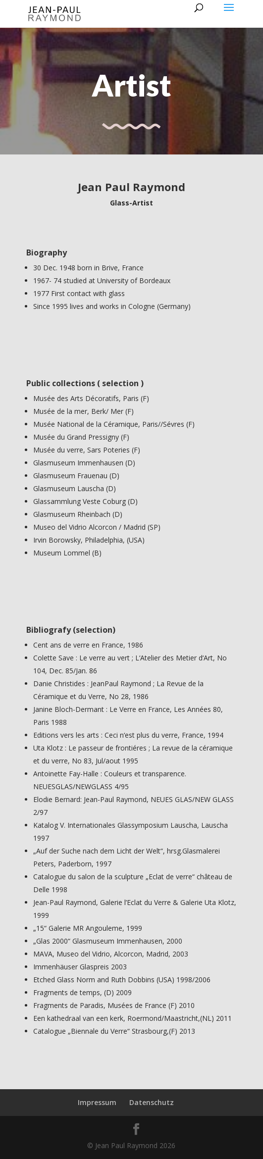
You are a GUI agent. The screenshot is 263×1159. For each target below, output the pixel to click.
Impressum (97, 1102)
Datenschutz (151, 1102)
